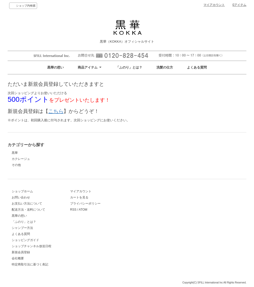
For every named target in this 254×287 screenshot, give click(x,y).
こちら (56, 111)
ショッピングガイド (25, 240)
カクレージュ (21, 159)
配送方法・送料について (28, 209)
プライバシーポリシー (85, 203)
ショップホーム (22, 191)
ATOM (83, 209)
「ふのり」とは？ (129, 67)
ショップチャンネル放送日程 (31, 246)
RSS (73, 209)
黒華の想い (55, 67)
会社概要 (18, 258)
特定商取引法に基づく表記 (30, 264)
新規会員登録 (21, 252)
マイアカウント (214, 5)
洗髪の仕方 (164, 67)
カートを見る (79, 197)
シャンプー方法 (22, 228)
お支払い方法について (27, 203)
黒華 (15, 153)
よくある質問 (197, 67)
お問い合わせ (21, 197)
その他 (16, 165)
